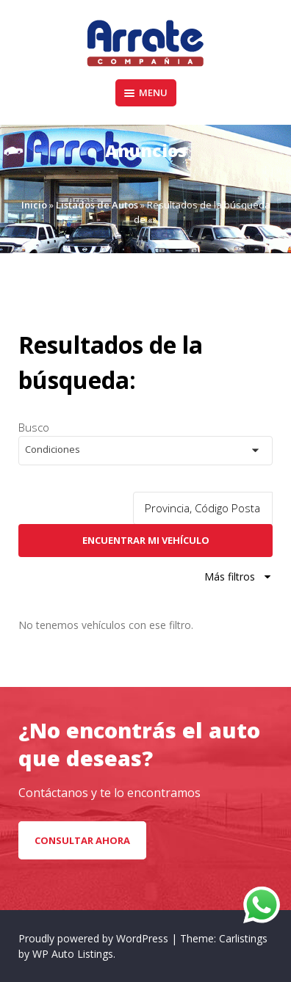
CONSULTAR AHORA (82, 840)
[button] (145, 450)
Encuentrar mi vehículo (145, 540)
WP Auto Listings (72, 954)
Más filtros (238, 576)
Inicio (34, 204)
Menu (146, 92)
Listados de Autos (97, 204)
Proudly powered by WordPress (94, 938)
